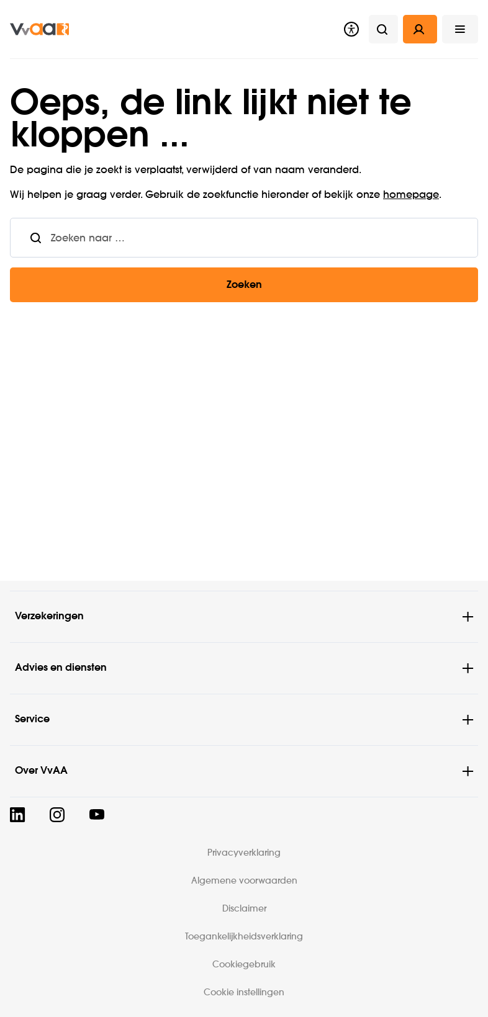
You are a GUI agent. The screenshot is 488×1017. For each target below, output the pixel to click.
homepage (411, 195)
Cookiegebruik (244, 965)
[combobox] (264, 237)
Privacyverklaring (244, 853)
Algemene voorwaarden (244, 881)
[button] (460, 29)
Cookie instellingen (244, 992)
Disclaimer (244, 909)
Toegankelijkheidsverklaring (244, 937)
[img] (39, 29)
